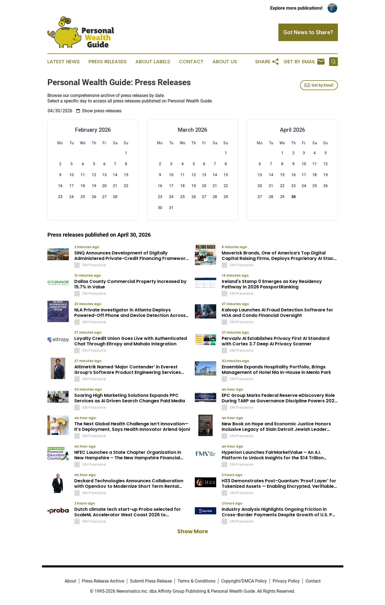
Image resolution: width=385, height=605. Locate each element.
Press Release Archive (103, 581)
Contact (191, 62)
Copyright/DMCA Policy (244, 581)
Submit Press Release (151, 581)
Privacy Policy (286, 581)
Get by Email (318, 85)
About (70, 581)
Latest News (63, 62)
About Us (224, 62)
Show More (192, 531)
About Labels (152, 62)
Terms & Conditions (196, 581)
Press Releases (108, 62)
